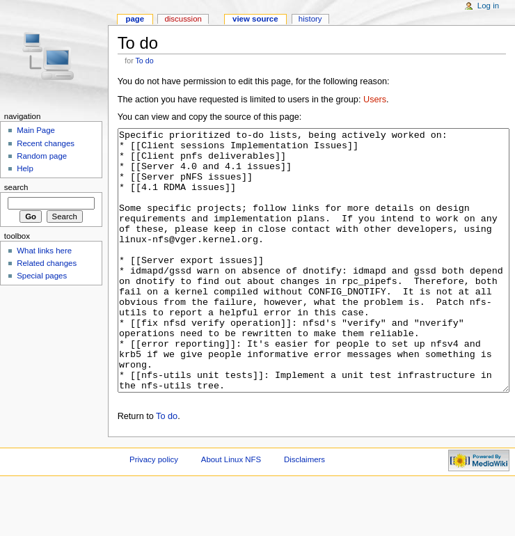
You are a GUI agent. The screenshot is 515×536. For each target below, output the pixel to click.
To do (145, 60)
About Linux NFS (231, 511)
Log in (488, 5)
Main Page (36, 130)
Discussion (182, 19)
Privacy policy (153, 511)
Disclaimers (304, 511)
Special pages (42, 275)
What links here (44, 250)
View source (255, 19)
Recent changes (45, 143)
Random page (42, 156)
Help (25, 168)
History (310, 19)
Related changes (47, 263)
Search (16, 187)
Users (374, 99)
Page (134, 19)
